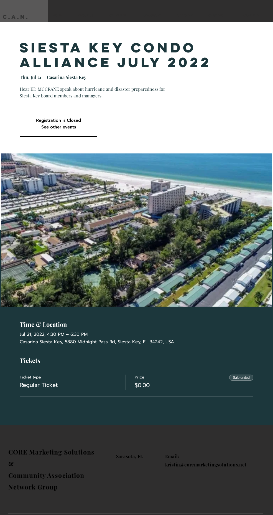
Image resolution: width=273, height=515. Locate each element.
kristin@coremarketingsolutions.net (206, 465)
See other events (58, 127)
